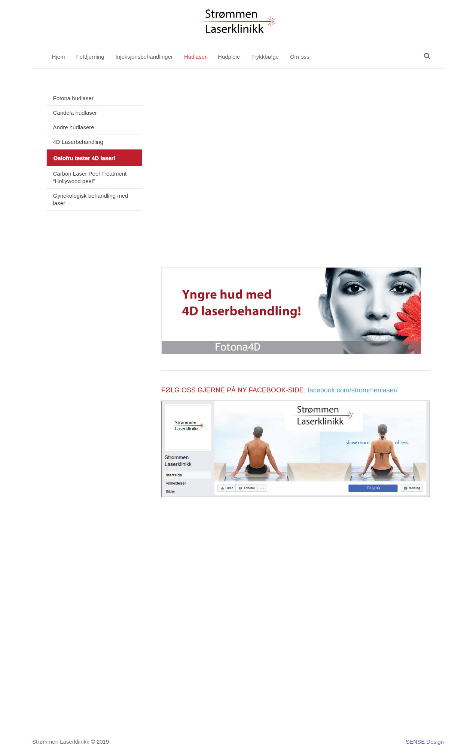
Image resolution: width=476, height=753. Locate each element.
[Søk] (426, 56)
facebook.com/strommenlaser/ (353, 390)
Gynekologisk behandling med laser (90, 199)
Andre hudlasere (73, 127)
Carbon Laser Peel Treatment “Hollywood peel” (90, 177)
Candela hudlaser (75, 112)
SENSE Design (425, 741)
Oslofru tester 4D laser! (85, 158)
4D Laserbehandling (78, 142)
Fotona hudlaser (73, 98)
